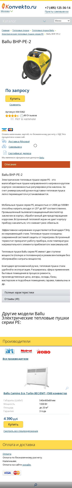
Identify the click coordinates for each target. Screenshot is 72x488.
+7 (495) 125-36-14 (57, 8)
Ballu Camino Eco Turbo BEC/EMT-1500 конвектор (35, 393)
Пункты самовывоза (56, 11)
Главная (5, 30)
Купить (15, 99)
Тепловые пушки (20, 30)
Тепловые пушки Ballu (43, 30)
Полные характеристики (19, 292)
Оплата (7, 453)
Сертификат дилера (16, 153)
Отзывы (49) (11, 299)
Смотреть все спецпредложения (21, 431)
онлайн (26, 464)
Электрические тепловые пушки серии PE (23, 34)
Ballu (41, 157)
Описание (10, 164)
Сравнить (15, 104)
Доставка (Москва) (16, 141)
